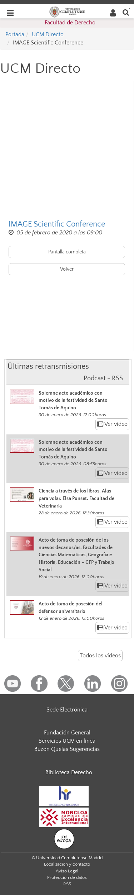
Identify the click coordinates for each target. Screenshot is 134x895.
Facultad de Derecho (70, 22)
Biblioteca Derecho (68, 772)
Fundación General (67, 732)
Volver (67, 269)
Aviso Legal (67, 870)
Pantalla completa (67, 252)
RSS (67, 883)
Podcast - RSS (103, 378)
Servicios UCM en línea (67, 741)
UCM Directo (48, 34)
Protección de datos (67, 877)
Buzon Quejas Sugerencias (67, 749)
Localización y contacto (67, 864)
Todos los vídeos (100, 655)
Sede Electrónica (67, 709)
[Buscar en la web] (126, 12)
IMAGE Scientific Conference (57, 224)
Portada (14, 34)
